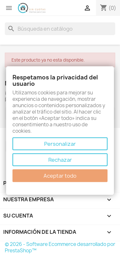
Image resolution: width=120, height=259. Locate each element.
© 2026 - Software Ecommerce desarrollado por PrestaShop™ (60, 247)
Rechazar (60, 159)
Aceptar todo (60, 175)
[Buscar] (60, 28)
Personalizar (60, 143)
